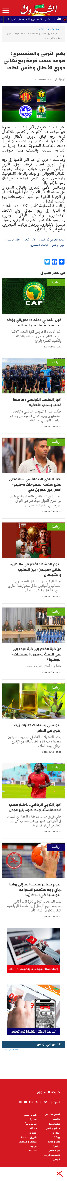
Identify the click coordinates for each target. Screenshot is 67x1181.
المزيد (6, 11)
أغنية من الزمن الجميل (52, 1157)
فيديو (33, 1146)
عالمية (56, 1146)
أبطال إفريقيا (14, 239)
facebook (41, 1102)
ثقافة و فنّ (31, 1124)
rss (36, 1102)
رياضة (41, 29)
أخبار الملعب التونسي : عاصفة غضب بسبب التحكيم (37, 402)
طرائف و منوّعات (28, 1142)
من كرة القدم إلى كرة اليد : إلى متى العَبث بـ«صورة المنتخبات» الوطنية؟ (36, 654)
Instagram (20, 1102)
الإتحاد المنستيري (39, 245)
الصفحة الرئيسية (55, 29)
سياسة (32, 1151)
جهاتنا (33, 1128)
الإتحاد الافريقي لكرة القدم (52, 239)
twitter (46, 1102)
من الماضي (54, 1151)
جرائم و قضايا (53, 1128)
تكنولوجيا (54, 1124)
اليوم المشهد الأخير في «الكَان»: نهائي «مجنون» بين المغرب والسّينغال (35, 569)
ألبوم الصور (30, 1115)
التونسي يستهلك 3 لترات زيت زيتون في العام (37, 728)
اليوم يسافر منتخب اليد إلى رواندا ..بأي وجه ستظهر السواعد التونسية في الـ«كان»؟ (35, 889)
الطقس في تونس (33, 1061)
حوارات (56, 1133)
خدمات (33, 1133)
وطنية (33, 1120)
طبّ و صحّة (54, 1142)
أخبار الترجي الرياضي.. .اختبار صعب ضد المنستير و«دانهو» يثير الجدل (35, 807)
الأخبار (57, 19)
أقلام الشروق (52, 1115)
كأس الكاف (30, 239)
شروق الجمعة (29, 1137)
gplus (30, 1102)
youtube (25, 1102)
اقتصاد (56, 1120)
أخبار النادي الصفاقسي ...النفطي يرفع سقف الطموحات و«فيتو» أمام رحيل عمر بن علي (35, 484)
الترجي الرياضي (58, 245)
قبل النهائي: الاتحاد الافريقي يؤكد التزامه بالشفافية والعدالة (34, 323)
